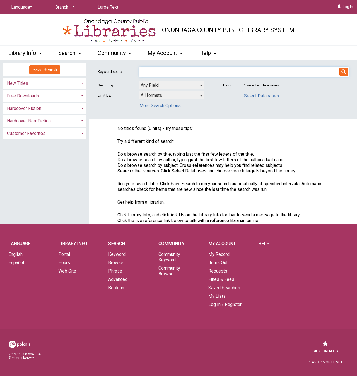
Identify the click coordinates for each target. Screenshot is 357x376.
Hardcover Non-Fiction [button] (29, 121)
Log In (348, 6)
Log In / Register (225, 304)
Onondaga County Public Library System (228, 29)
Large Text (108, 7)
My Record (219, 254)
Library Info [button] (25, 53)
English (15, 254)
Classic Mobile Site (325, 362)
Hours (64, 262)
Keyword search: (111, 71)
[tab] (44, 82)
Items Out (218, 262)
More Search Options (160, 105)
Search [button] (69, 53)
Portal (64, 254)
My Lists (217, 296)
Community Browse (169, 271)
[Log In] (339, 6)
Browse (115, 262)
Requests (217, 271)
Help (263, 243)
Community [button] (114, 53)
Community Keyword (169, 257)
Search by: (106, 85)
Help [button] (207, 53)
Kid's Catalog (325, 348)
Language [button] (19, 243)
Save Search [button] (45, 69)
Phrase (115, 271)
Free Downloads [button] (23, 95)
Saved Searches (224, 287)
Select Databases (261, 95)
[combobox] (171, 85)
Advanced (117, 279)
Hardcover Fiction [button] (24, 108)
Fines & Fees (221, 279)
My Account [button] (165, 53)
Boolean (116, 287)
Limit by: (105, 95)
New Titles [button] (17, 83)
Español (16, 262)
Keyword (117, 254)
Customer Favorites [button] (26, 133)
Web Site (67, 271)
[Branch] (63, 7)
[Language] (20, 7)
